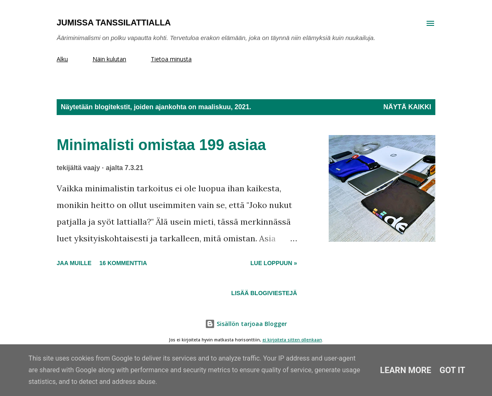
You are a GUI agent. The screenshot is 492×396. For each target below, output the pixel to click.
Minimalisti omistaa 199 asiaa (161, 144)
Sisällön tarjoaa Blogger (246, 324)
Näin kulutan (109, 59)
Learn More (405, 370)
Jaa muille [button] (74, 263)
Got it (452, 370)
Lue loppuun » (273, 263)
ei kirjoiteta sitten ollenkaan (292, 340)
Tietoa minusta (171, 59)
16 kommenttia (123, 263)
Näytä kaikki (407, 106)
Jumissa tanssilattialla (114, 22)
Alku (62, 59)
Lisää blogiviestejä (264, 293)
